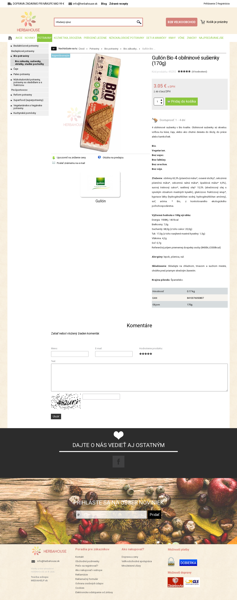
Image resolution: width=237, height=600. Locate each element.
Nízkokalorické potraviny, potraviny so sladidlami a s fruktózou (28, 82)
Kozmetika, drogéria (68, 37)
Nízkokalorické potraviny (126, 37)
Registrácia (224, 3)
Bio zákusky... (130, 48)
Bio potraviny (21, 56)
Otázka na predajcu (113, 157)
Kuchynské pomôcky (25, 113)
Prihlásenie (209, 3)
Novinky (30, 37)
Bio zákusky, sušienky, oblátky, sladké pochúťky (29, 62)
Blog (104, 3)
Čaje (16, 68)
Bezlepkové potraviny (22, 51)
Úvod (81, 48)
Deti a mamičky (156, 37)
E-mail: (98, 348)
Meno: (54, 348)
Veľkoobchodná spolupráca (137, 561)
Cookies (79, 588)
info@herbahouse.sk (48, 561)
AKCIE (19, 37)
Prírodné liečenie (95, 37)
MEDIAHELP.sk (39, 580)
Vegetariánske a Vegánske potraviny (28, 107)
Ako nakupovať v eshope (88, 570)
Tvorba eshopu (39, 577)
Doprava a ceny (130, 556)
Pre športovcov (19, 90)
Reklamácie (81, 574)
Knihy (172, 37)
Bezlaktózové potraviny (26, 45)
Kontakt (79, 556)
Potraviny (45, 37)
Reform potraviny (23, 94)
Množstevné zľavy (131, 565)
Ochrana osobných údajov (89, 583)
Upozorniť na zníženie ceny (71, 157)
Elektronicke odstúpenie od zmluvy (94, 592)
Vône (181, 37)
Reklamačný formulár (86, 579)
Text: (53, 361)
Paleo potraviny (22, 74)
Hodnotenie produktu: (151, 348)
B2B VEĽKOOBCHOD (182, 22)
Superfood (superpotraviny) (28, 100)
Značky (192, 37)
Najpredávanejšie (211, 37)
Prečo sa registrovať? (86, 565)
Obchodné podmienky (87, 561)
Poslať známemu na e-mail (71, 163)
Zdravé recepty (118, 3)
